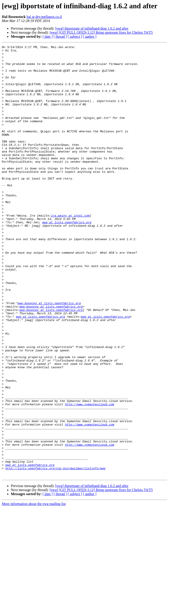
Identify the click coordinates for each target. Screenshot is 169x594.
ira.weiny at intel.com (70, 250)
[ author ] (90, 36)
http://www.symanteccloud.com (89, 476)
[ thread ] (60, 36)
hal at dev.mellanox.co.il (44, 17)
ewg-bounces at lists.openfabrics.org (49, 355)
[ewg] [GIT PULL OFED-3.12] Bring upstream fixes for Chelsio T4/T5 (101, 32)
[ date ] (48, 36)
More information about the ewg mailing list (34, 590)
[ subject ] (75, 36)
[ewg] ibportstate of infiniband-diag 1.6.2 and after (91, 28)
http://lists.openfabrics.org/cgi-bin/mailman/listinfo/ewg (55, 553)
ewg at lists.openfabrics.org (66, 258)
